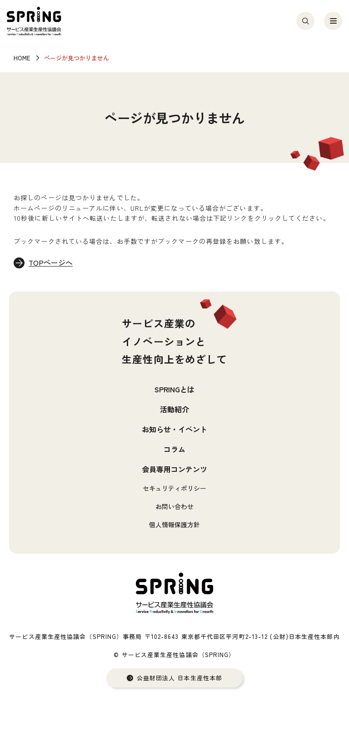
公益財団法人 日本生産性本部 (179, 678)
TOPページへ (51, 262)
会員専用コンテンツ (174, 469)
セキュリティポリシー (174, 488)
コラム (174, 449)
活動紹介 (174, 409)
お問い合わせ (174, 506)
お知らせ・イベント (174, 429)
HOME (22, 58)
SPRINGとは (174, 389)
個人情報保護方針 (174, 524)
